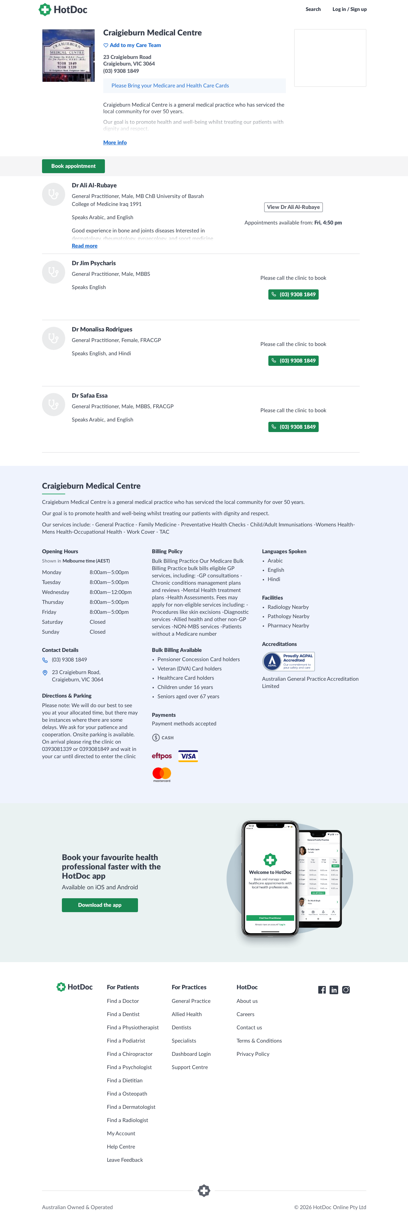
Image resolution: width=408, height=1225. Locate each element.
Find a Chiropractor (130, 1054)
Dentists (181, 1027)
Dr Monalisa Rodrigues (102, 330)
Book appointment (73, 166)
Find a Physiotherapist (133, 1027)
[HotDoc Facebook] (322, 990)
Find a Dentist (123, 1014)
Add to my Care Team (132, 45)
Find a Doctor (123, 1001)
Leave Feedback (125, 1160)
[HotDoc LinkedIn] (334, 990)
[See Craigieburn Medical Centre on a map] (330, 57)
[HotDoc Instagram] (346, 990)
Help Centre (121, 1147)
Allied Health (187, 1014)
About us (247, 1001)
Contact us (249, 1027)
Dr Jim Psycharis (94, 264)
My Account (121, 1133)
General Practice (191, 1001)
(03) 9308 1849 (293, 294)
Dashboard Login (191, 1054)
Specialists (184, 1041)
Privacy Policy (253, 1054)
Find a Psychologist (129, 1067)
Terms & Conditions (259, 1041)
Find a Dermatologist (131, 1107)
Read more (85, 246)
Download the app (99, 905)
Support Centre (190, 1067)
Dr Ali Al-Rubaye (94, 186)
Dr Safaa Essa (90, 396)
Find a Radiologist (127, 1120)
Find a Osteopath (127, 1094)
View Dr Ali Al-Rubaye (293, 207)
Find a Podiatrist (126, 1041)
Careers (245, 1014)
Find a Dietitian (125, 1080)
